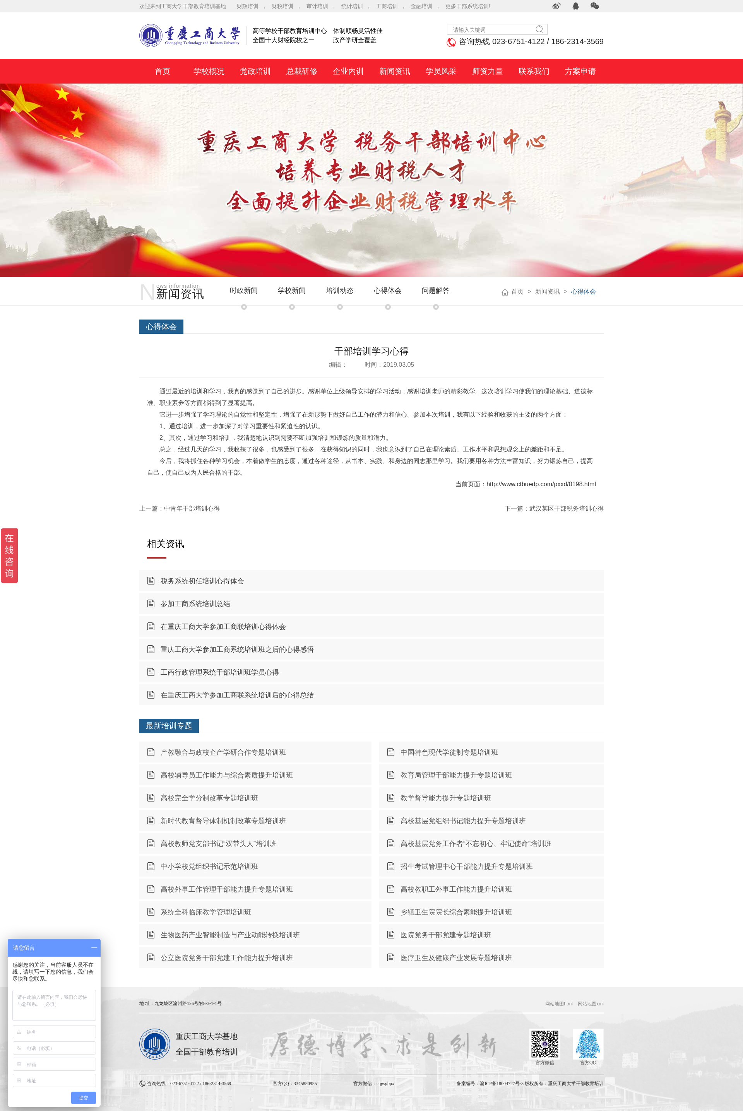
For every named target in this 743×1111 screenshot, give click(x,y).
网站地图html (559, 1004)
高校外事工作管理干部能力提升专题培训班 (227, 889)
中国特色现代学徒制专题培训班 (449, 752)
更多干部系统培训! (467, 6)
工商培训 (387, 6)
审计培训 (317, 6)
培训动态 (340, 290)
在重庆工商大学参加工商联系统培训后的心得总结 (237, 695)
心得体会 (388, 290)
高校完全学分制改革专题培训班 (209, 798)
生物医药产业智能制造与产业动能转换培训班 (230, 935)
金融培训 (421, 6)
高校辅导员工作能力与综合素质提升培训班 (227, 775)
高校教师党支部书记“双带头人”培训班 (219, 844)
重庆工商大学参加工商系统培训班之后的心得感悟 (237, 649)
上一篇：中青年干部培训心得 (179, 508)
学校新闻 (292, 290)
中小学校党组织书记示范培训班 (209, 866)
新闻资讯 (547, 291)
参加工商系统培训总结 (195, 604)
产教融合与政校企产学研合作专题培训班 (223, 752)
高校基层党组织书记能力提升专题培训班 (463, 821)
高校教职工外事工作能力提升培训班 (456, 889)
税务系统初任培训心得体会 (202, 581)
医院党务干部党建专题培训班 (446, 935)
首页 (517, 291)
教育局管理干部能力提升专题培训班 (456, 775)
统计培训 (352, 6)
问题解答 (436, 290)
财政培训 (248, 6)
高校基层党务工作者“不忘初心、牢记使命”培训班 (476, 844)
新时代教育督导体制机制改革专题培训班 (223, 821)
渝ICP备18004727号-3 (502, 1083)
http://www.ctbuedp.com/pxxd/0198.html (541, 484)
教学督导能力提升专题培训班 (446, 798)
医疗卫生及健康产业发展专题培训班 (456, 958)
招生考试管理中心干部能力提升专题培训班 (467, 866)
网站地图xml (591, 1004)
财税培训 (282, 6)
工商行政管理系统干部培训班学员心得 (220, 672)
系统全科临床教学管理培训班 (206, 912)
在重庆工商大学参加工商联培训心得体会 (223, 627)
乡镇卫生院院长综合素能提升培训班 (456, 912)
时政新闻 (244, 290)
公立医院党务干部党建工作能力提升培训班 (227, 958)
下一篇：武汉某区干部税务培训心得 (554, 508)
